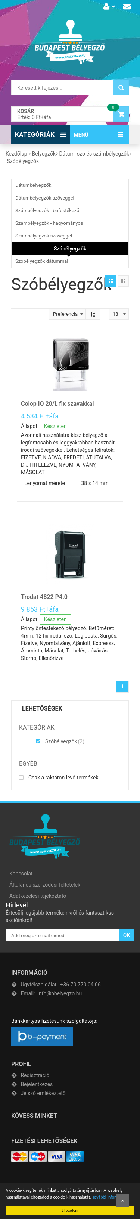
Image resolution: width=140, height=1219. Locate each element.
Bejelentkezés (37, 1084)
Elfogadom (70, 1210)
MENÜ (81, 135)
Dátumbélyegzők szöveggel (44, 198)
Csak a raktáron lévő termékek (59, 777)
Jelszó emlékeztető (43, 1093)
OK (126, 935)
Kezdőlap (16, 154)
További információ (109, 1197)
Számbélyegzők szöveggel (43, 236)
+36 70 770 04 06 (60, 984)
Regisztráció (35, 1075)
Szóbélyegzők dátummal (41, 261)
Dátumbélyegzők (33, 185)
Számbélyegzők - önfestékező (47, 210)
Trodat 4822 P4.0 (44, 596)
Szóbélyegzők (70, 249)
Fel (122, 1200)
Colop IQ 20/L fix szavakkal (57, 403)
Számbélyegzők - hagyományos (49, 223)
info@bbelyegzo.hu (51, 993)
